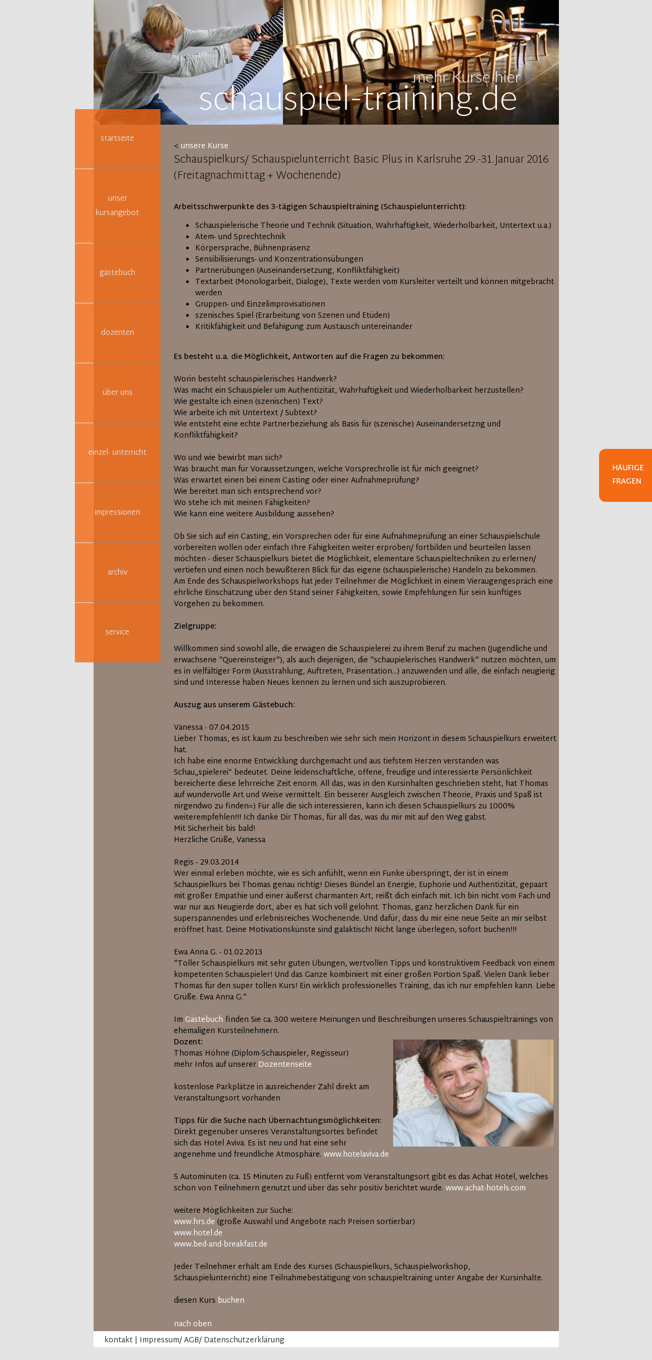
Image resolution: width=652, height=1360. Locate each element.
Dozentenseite (285, 1065)
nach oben (193, 1324)
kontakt (118, 1340)
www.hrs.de (194, 1222)
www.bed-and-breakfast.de (220, 1244)
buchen (231, 1301)
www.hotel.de (198, 1233)
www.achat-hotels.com (486, 1188)
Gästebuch (204, 1020)
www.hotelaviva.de (356, 1155)
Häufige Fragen (628, 475)
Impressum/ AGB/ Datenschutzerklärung (212, 1340)
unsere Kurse (204, 146)
